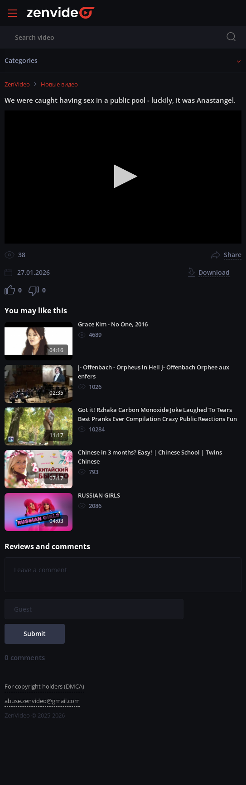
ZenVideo (17, 84)
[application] (123, 177)
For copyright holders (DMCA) (44, 686)
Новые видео (59, 84)
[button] (123, 176)
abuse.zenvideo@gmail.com (42, 701)
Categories (21, 60)
